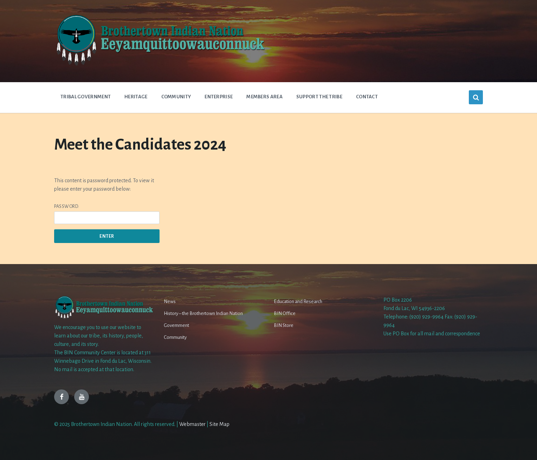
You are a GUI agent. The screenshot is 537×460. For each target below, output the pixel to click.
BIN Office (285, 313)
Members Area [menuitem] (264, 96)
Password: (107, 214)
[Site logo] (159, 65)
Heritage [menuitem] (135, 96)
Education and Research (298, 301)
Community (175, 337)
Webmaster (192, 424)
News (170, 301)
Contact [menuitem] (367, 96)
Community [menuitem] (176, 96)
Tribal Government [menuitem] (85, 96)
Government (176, 325)
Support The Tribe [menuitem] (319, 96)
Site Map (219, 424)
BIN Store (283, 325)
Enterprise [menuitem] (219, 96)
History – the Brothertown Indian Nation (203, 313)
